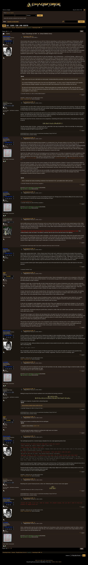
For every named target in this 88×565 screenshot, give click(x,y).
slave (4, 272)
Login (20, 25)
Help (8, 25)
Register (25, 25)
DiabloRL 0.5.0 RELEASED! (13, 21)
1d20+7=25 (36, 425)
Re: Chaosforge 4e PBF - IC (29, 102)
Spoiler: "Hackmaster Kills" (25, 99)
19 (11, 31)
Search (12, 25)
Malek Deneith (6, 36)
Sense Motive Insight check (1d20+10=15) (32, 405)
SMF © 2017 (43, 560)
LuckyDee (5, 137)
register (12, 12)
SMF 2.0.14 (37, 560)
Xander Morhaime (7, 218)
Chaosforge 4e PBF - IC (28, 36)
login (8, 12)
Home (4, 25)
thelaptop (5, 248)
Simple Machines (49, 560)
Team (16, 25)
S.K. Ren (5, 102)
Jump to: (68, 555)
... (9, 31)
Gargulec (29, 27)
